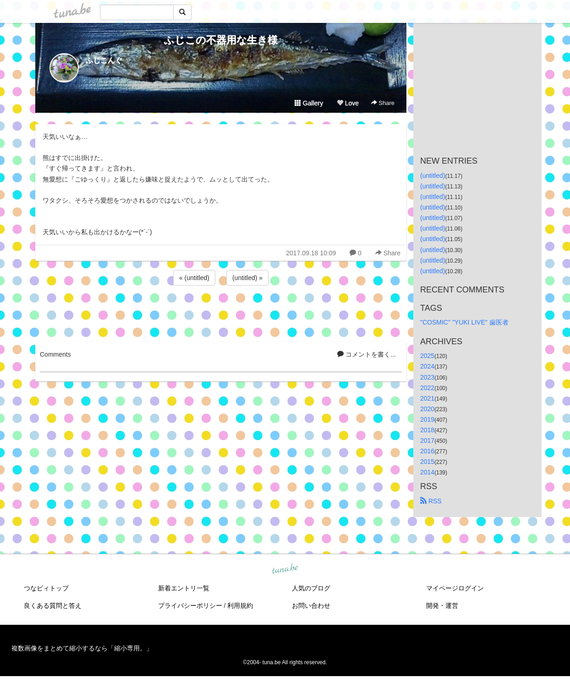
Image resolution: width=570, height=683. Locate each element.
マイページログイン (455, 588)
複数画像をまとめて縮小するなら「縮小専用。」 (82, 648)
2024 (427, 366)
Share (383, 102)
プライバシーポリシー (190, 605)
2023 (427, 377)
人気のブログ (311, 588)
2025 (427, 355)
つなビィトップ (46, 588)
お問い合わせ (311, 605)
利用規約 (240, 605)
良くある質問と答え (53, 605)
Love (348, 103)
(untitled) (432, 175)
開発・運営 (442, 605)
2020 (427, 409)
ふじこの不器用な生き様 (221, 40)
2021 (427, 398)
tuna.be (284, 569)
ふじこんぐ (104, 60)
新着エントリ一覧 (183, 588)
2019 (427, 419)
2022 (427, 387)
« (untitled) (194, 277)
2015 (427, 461)
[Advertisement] (220, 312)
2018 (427, 430)
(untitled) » (247, 277)
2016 (427, 451)
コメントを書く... (366, 354)
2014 (427, 472)
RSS (431, 501)
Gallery (309, 103)
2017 (427, 440)
